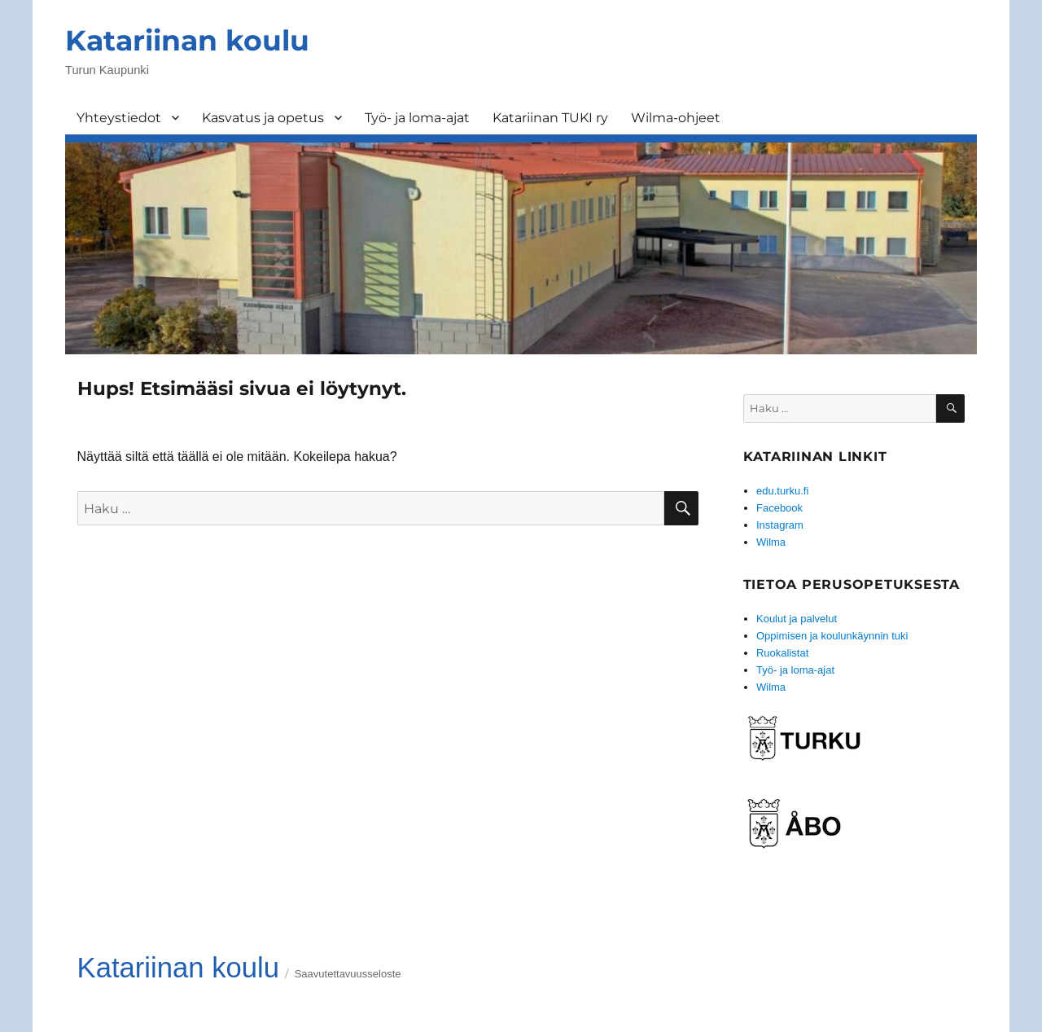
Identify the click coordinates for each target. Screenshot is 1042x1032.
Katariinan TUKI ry (550, 117)
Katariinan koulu (187, 40)
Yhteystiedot (119, 117)
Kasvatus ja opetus (263, 117)
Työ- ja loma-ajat (417, 117)
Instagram (779, 525)
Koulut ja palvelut (796, 619)
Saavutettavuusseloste (348, 974)
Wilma (771, 542)
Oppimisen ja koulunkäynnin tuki (832, 636)
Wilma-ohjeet (675, 117)
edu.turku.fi (782, 491)
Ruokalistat (782, 653)
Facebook (779, 508)
